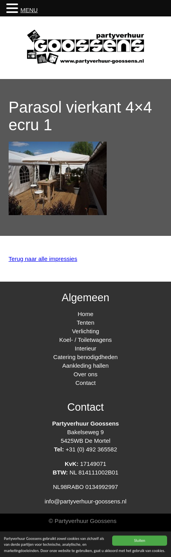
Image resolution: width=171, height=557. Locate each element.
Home (85, 314)
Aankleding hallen (85, 365)
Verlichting (85, 331)
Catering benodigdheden (85, 357)
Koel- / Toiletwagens (85, 339)
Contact (85, 382)
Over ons (86, 374)
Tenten (85, 322)
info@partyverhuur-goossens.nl (86, 501)
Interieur (85, 348)
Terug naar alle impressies (43, 258)
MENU (29, 10)
